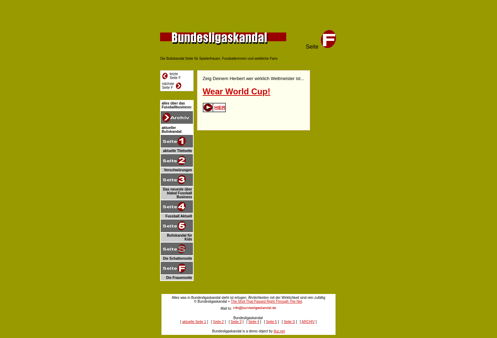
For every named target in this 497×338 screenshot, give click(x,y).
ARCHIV (308, 322)
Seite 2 (218, 322)
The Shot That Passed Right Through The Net (266, 301)
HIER (219, 107)
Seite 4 (253, 322)
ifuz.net (279, 331)
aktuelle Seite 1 (194, 322)
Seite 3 (236, 322)
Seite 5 (271, 322)
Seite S (289, 322)
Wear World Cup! (237, 91)
